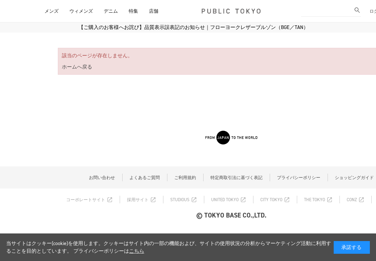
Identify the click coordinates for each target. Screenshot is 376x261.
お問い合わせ (102, 178)
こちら (136, 251)
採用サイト (138, 200)
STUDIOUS (179, 200)
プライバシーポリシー (298, 178)
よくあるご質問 (144, 178)
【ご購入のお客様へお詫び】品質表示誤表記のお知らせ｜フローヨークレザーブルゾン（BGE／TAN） (193, 27)
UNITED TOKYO (225, 200)
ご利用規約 (185, 178)
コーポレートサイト (85, 200)
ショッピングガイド (354, 178)
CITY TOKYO (271, 200)
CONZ (352, 200)
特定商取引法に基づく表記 (236, 178)
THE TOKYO (314, 200)
